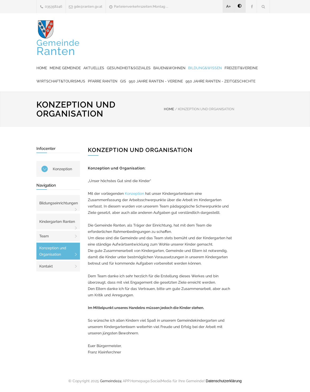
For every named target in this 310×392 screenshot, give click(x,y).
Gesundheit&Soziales (129, 68)
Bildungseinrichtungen (58, 203)
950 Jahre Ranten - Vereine (156, 81)
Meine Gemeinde (65, 68)
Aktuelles (93, 68)
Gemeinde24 (111, 381)
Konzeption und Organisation (52, 251)
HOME (169, 109)
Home (41, 68)
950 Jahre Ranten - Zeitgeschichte (220, 81)
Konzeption (62, 169)
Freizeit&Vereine (241, 68)
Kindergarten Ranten (57, 221)
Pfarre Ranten (102, 81)
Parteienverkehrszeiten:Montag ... (141, 6)
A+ (228, 6)
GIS (123, 81)
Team (44, 236)
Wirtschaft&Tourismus (60, 81)
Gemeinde (58, 47)
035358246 (53, 6)
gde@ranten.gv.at (88, 6)
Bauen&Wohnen (169, 68)
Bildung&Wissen (205, 68)
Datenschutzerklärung (224, 381)
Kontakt (46, 266)
